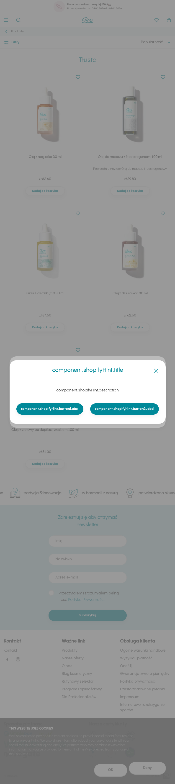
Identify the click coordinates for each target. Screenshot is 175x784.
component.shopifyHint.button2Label (124, 409)
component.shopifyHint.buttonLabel (50, 409)
